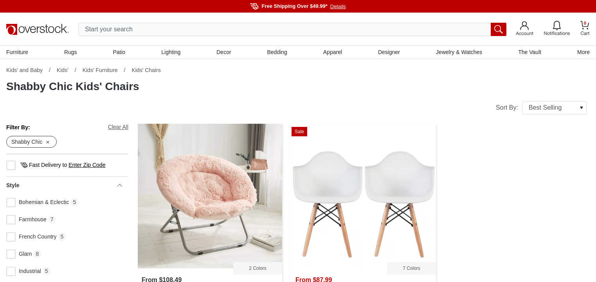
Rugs (70, 52)
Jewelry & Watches (459, 52)
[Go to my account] (524, 29)
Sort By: (541, 107)
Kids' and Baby (24, 70)
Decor (223, 52)
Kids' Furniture (100, 70)
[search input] (292, 29)
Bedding (277, 52)
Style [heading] (64, 185)
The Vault (529, 52)
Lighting (170, 52)
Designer (389, 52)
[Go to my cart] (585, 29)
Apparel (332, 52)
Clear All (118, 127)
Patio (119, 52)
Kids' (62, 70)
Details (338, 6)
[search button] (498, 29)
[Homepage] (37, 29)
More (583, 52)
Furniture (17, 52)
